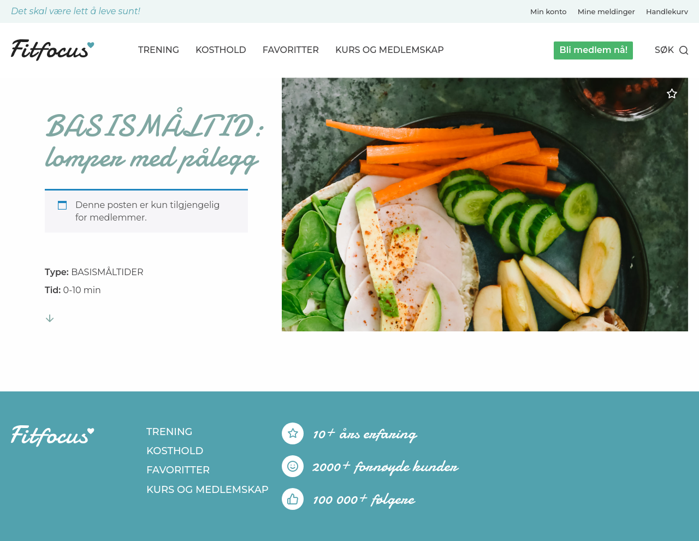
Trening (158, 50)
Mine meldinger (606, 11)
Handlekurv (667, 11)
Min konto (548, 11)
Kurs (389, 50)
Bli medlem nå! (593, 50)
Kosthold (221, 50)
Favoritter (291, 50)
